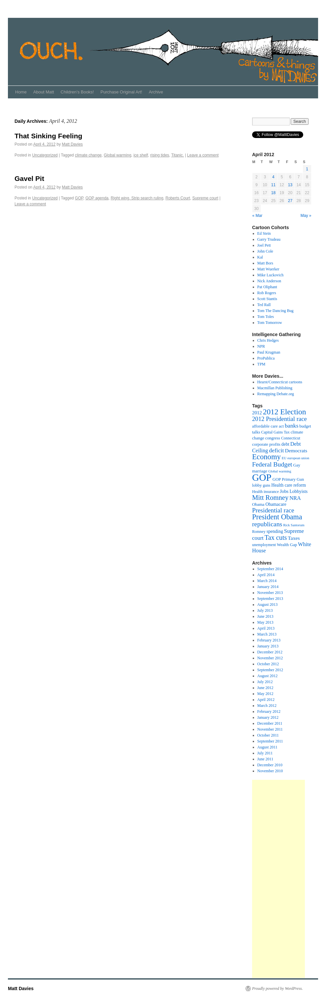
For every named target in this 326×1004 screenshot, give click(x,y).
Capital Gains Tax (275, 432)
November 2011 (270, 729)
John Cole (265, 251)
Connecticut (290, 438)
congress (272, 437)
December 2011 (269, 723)
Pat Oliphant (267, 287)
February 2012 (268, 711)
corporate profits (266, 444)
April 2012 (266, 699)
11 (273, 185)
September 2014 (270, 569)
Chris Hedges (268, 340)
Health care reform (288, 485)
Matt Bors (265, 263)
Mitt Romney (270, 497)
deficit (276, 450)
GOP (79, 198)
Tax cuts (276, 537)
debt (285, 444)
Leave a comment (202, 155)
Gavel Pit (29, 178)
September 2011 (270, 741)
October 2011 (268, 735)
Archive (156, 91)
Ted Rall (264, 304)
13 (290, 185)
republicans (267, 524)
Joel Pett (264, 245)
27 (290, 200)
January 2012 (267, 717)
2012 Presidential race (279, 418)
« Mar (257, 215)
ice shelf (141, 155)
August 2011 (267, 747)
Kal (260, 257)
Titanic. (177, 155)
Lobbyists (298, 491)
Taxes (294, 538)
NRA (295, 498)
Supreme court (205, 198)
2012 (257, 412)
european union (298, 458)
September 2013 (270, 598)
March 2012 (267, 705)
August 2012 (267, 676)
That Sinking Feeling (48, 136)
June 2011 (265, 759)
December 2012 (269, 652)
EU (284, 458)
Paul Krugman (268, 352)
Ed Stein (264, 233)
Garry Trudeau (268, 239)
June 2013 (265, 616)
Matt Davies (72, 144)
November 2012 (270, 658)
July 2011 (265, 753)
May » (306, 215)
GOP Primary (284, 479)
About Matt (43, 91)
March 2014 (267, 580)
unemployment (264, 544)
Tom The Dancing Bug (275, 310)
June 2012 (265, 687)
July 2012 (265, 681)
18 (273, 192)
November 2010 (270, 771)
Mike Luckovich (270, 275)
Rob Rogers (266, 293)
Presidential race (273, 510)
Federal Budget (272, 464)
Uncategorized (44, 155)
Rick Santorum (293, 525)
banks (291, 425)
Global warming (117, 155)
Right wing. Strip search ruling (137, 198)
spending (275, 531)
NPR (261, 346)
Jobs (284, 491)
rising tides (159, 155)
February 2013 (268, 640)
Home (21, 91)
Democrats (296, 450)
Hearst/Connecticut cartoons (279, 382)
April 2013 (266, 628)
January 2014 (267, 586)
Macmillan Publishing (274, 388)
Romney (259, 531)
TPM (261, 364)
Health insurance (265, 491)
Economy (266, 457)
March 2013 (267, 634)
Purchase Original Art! (121, 91)
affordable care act (268, 426)
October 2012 (268, 664)
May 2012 (265, 693)
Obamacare (275, 504)
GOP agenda (97, 198)
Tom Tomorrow (269, 322)
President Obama (277, 517)
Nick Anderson (269, 281)
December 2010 (269, 765)
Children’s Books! (77, 91)
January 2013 (267, 646)
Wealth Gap (287, 544)
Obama (258, 504)
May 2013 (265, 622)
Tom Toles (265, 316)
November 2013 (270, 592)
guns (266, 485)
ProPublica (266, 358)
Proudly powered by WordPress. (277, 988)
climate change (88, 155)
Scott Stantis (267, 298)
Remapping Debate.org (275, 394)
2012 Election (284, 411)
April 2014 (266, 574)
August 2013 (267, 604)
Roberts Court (177, 198)
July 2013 (265, 610)
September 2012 (270, 670)
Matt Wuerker (268, 269)
